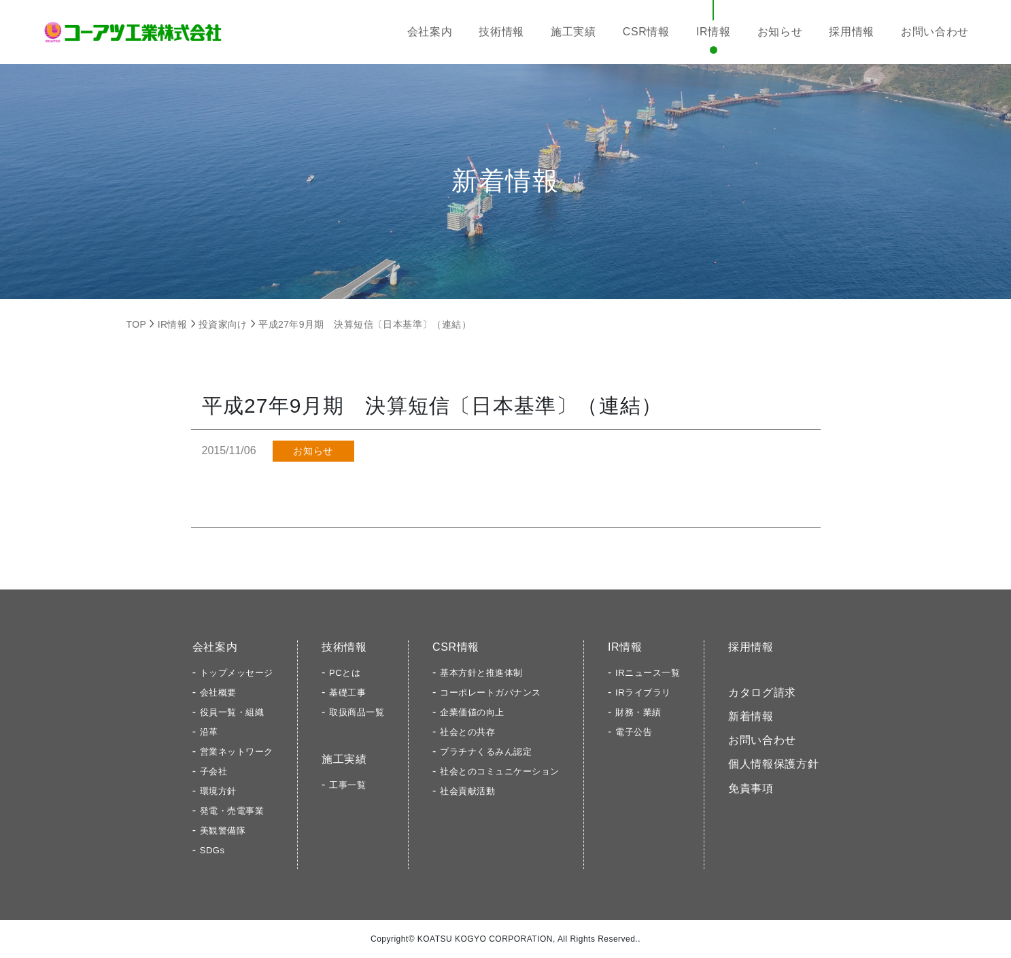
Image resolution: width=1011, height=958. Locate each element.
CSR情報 (646, 31)
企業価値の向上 (472, 712)
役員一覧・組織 (232, 712)
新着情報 (751, 716)
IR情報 (713, 31)
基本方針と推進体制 (481, 673)
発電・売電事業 (232, 811)
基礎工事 (347, 692)
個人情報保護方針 (773, 764)
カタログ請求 (762, 692)
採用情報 (851, 31)
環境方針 (218, 791)
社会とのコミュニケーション (500, 771)
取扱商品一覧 (356, 712)
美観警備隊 (223, 830)
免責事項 (751, 788)
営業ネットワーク (236, 752)
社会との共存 (467, 732)
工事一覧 (347, 785)
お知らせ (780, 31)
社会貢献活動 (467, 791)
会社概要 (218, 692)
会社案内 (430, 31)
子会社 (214, 771)
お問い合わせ (935, 31)
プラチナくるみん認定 (486, 752)
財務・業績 (638, 712)
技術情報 (501, 31)
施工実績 (573, 31)
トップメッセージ (236, 673)
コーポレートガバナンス (490, 692)
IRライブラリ (643, 692)
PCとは (344, 673)
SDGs (212, 850)
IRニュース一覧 (647, 673)
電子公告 (633, 732)
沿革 (209, 732)
